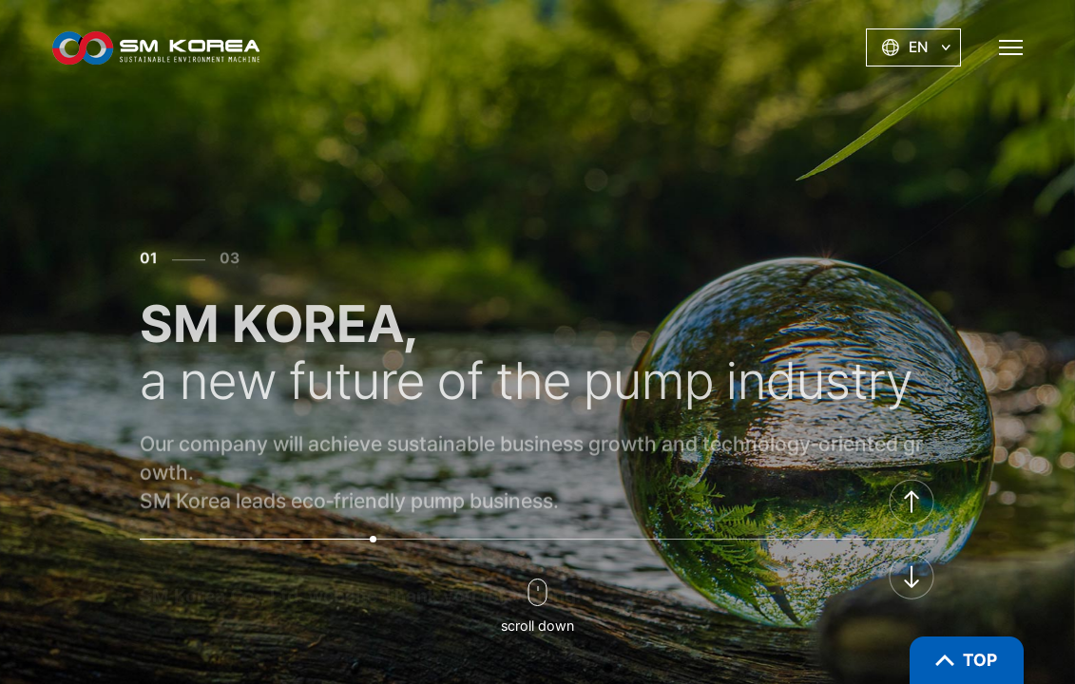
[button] (911, 501)
